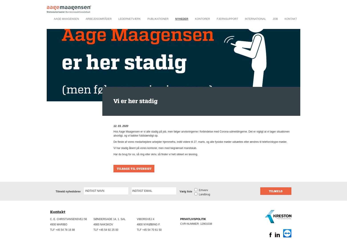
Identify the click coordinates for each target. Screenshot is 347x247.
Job (275, 18)
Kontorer (202, 18)
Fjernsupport (227, 18)
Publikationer (158, 18)
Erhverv (202, 190)
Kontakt (290, 18)
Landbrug (203, 194)
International (255, 18)
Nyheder (181, 18)
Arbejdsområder (99, 18)
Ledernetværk (129, 18)
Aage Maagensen (66, 18)
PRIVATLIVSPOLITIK (193, 219)
